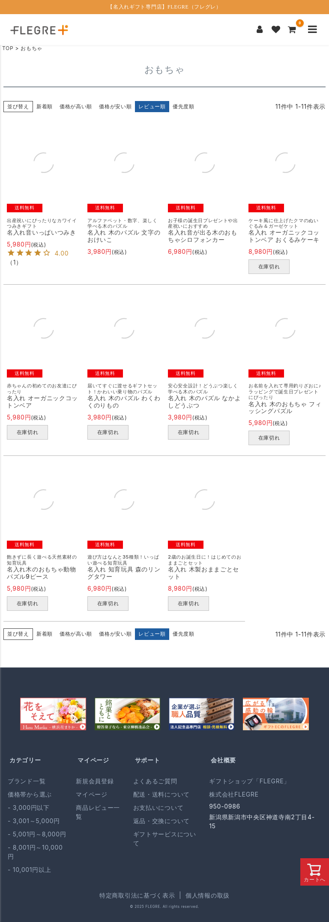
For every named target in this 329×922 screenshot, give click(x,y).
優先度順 (183, 106)
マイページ (93, 760)
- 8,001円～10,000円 (35, 852)
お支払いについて (158, 807)
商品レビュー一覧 (98, 812)
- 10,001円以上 (29, 869)
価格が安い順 (115, 106)
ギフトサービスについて (164, 838)
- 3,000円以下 (29, 807)
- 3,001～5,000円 (34, 820)
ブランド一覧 (26, 781)
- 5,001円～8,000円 (37, 834)
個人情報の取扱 (207, 895)
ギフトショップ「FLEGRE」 (249, 781)
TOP (7, 48)
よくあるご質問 (155, 781)
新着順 (44, 106)
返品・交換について (161, 820)
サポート (147, 760)
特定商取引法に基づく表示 (137, 895)
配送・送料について (161, 794)
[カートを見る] (292, 29)
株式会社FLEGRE (233, 794)
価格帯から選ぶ (30, 794)
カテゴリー (25, 760)
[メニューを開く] (312, 29)
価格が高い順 (76, 106)
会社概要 (223, 760)
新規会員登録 (95, 781)
